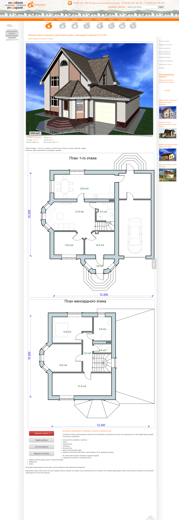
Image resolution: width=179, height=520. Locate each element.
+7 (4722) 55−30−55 (131, 3)
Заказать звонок (116, 7)
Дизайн (74, 24)
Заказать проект (42, 433)
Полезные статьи (165, 64)
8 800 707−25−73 (82, 3)
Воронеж (40, 4)
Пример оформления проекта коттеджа (40, 39)
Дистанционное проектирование (165, 53)
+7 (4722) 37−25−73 (153, 3)
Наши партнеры (164, 57)
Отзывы (162, 68)
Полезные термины (166, 61)
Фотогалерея (122, 24)
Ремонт (111, 24)
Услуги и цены (164, 41)
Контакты (133, 24)
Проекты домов (49, 24)
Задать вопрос (41, 440)
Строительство (100, 24)
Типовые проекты (62, 24)
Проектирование (86, 24)
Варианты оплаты (41, 453)
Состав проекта (41, 447)
